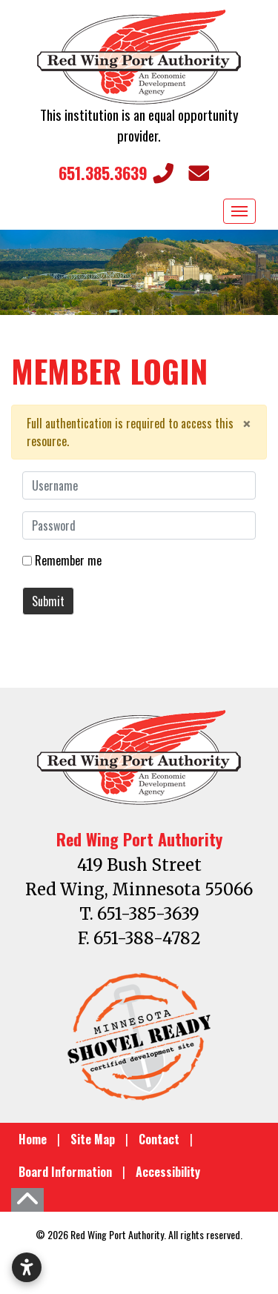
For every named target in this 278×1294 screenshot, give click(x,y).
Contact (159, 1139)
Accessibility (168, 1172)
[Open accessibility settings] (27, 1267)
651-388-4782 (147, 938)
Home (33, 1139)
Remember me (68, 560)
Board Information (65, 1172)
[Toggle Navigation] (239, 211)
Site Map (92, 1139)
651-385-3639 (148, 913)
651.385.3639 (116, 173)
